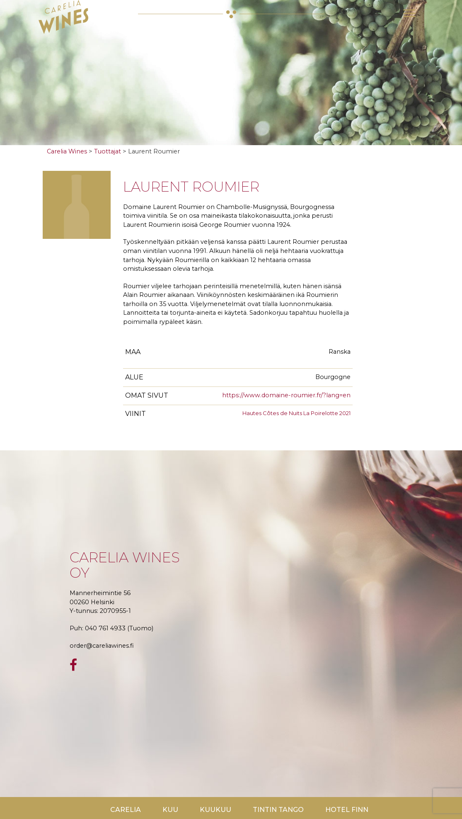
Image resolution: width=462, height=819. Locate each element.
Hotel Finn (346, 810)
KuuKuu (215, 810)
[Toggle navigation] (409, 13)
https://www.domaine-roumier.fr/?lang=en (286, 395)
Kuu (170, 810)
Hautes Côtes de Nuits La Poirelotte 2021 (296, 413)
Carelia (125, 810)
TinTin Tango (278, 810)
